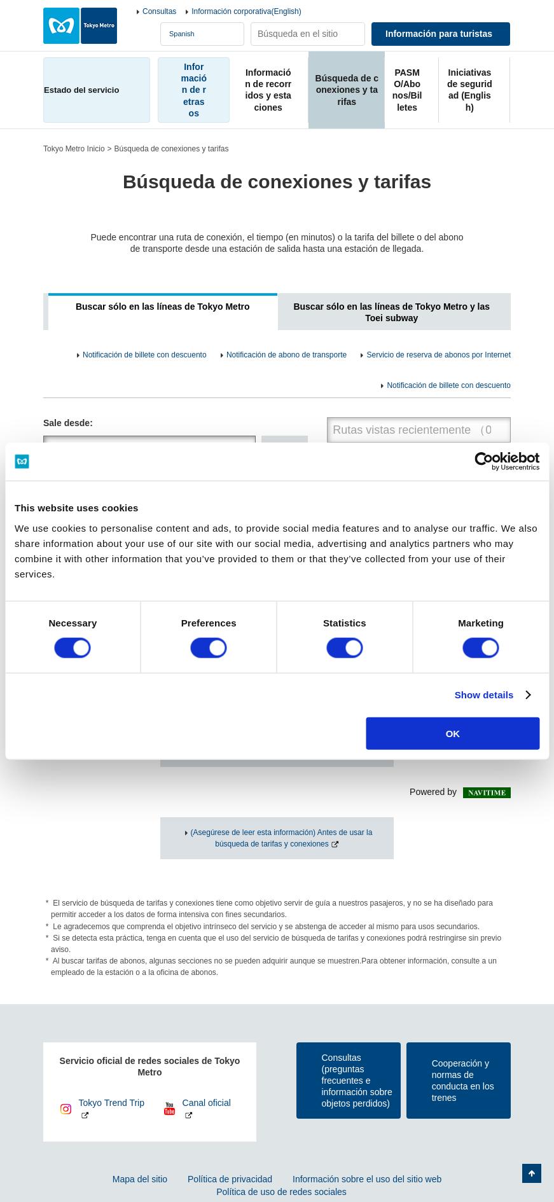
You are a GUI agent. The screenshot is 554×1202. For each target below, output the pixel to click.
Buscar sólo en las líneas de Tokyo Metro (163, 306)
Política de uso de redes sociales (281, 1192)
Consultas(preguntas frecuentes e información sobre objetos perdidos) (357, 1081)
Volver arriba (531, 1173)
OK (453, 733)
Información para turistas (438, 34)
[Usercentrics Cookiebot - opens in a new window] (483, 461)
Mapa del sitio (140, 1179)
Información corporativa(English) (246, 11)
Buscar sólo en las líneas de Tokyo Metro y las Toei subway (391, 312)
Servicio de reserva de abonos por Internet (438, 354)
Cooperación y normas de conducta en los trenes (463, 1080)
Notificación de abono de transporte (286, 354)
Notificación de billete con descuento (145, 354)
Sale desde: (68, 423)
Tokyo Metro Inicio (74, 148)
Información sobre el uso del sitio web (367, 1179)
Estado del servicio (81, 90)
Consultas (159, 11)
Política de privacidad (230, 1179)
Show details (484, 694)
